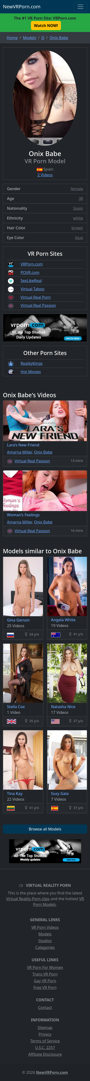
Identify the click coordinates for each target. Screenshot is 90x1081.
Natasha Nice (63, 706)
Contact (45, 1007)
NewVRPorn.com (22, 6)
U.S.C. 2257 (45, 1047)
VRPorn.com (32, 264)
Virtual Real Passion (38, 305)
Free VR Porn (44, 987)
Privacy (45, 1034)
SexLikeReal (31, 280)
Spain (78, 208)
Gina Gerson (18, 620)
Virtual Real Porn (36, 297)
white (78, 218)
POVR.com (30, 272)
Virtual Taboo (32, 289)
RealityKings (32, 363)
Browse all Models (45, 829)
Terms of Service (45, 1041)
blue (79, 237)
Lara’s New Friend (23, 445)
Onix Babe (43, 452)
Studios (45, 940)
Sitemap (45, 1027)
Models (45, 934)
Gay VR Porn (45, 980)
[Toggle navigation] (80, 6)
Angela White (63, 619)
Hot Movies (31, 371)
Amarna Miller (19, 452)
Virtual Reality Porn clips (27, 898)
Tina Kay (14, 793)
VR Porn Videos (45, 927)
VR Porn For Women (45, 967)
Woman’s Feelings (23, 514)
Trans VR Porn (45, 974)
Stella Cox (16, 706)
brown (77, 227)
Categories (45, 947)
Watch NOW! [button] (46, 25)
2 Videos (45, 175)
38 (81, 198)
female (77, 188)
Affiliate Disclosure (45, 1054)
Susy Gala (60, 793)
